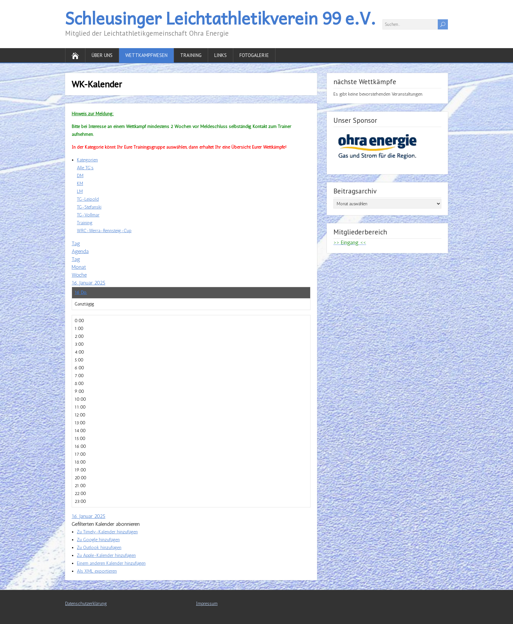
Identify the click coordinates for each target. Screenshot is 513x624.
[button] (106, 524)
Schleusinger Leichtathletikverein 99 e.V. (220, 18)
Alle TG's (85, 168)
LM (80, 191)
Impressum (207, 603)
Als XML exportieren (97, 571)
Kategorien (87, 160)
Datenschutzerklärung (86, 603)
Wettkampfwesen (146, 55)
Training (191, 55)
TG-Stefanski (89, 207)
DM (80, 175)
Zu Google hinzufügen (98, 539)
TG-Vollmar (88, 215)
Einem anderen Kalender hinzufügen (111, 563)
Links (220, 55)
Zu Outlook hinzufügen (99, 547)
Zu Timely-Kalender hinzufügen (107, 532)
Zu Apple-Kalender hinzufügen (106, 555)
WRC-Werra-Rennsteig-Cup (104, 230)
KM (80, 183)
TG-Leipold (88, 199)
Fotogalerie (254, 55)
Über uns (102, 55)
